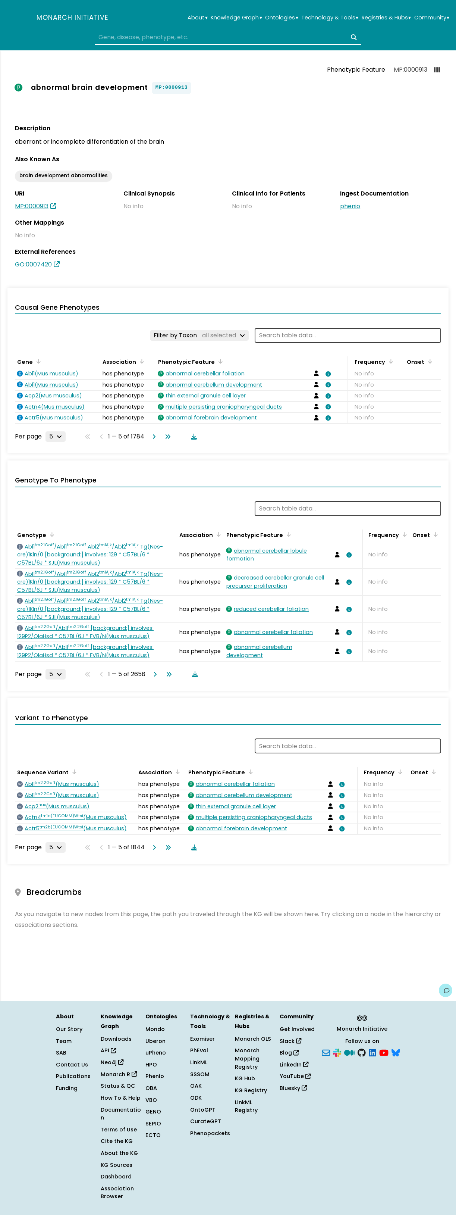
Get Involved (297, 1029)
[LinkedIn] (372, 1052)
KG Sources (116, 1165)
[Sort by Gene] (37, 361)
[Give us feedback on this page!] (445, 990)
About (197, 18)
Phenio (154, 1076)
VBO (151, 1100)
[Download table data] (192, 436)
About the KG (119, 1153)
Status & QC (118, 1086)
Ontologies (281, 18)
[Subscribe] (326, 1052)
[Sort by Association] (140, 361)
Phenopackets (210, 1133)
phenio (350, 206)
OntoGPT (203, 1110)
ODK (196, 1098)
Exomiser (202, 1039)
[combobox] (228, 37)
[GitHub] (362, 1052)
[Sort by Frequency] (389, 361)
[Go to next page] (152, 436)
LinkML (198, 1062)
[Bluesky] (395, 1052)
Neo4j (112, 1062)
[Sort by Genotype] (50, 534)
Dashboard (116, 1176)
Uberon (155, 1041)
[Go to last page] (166, 436)
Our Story (69, 1029)
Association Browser (117, 1192)
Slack (290, 1041)
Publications (73, 1076)
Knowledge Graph (236, 18)
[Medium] (349, 1052)
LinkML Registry (246, 1106)
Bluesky (293, 1088)
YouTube (295, 1076)
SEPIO (153, 1123)
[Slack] (337, 1052)
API (108, 1050)
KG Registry (251, 1090)
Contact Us (72, 1064)
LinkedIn (294, 1064)
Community (431, 18)
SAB (61, 1052)
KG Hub (245, 1078)
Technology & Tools (329, 18)
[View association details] (327, 374)
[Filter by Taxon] (199, 335)
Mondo (155, 1029)
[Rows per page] (55, 436)
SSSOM (200, 1074)
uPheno (155, 1052)
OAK (196, 1086)
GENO (153, 1111)
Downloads (116, 1039)
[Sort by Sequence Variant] (73, 771)
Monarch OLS (253, 1039)
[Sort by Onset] (428, 361)
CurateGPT (205, 1121)
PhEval (199, 1050)
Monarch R (119, 1074)
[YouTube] (384, 1052)
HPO (151, 1064)
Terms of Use (119, 1129)
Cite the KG (117, 1141)
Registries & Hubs (386, 18)
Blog (289, 1052)
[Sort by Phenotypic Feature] (219, 361)
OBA (151, 1088)
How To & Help (121, 1098)
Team (64, 1041)
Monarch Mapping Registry (247, 1058)
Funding (67, 1088)
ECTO (153, 1135)
